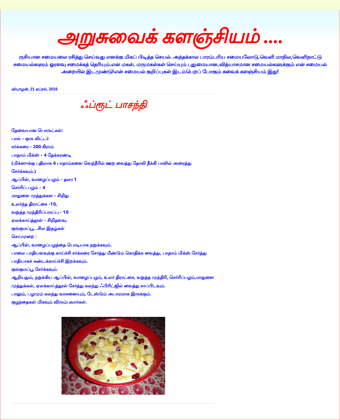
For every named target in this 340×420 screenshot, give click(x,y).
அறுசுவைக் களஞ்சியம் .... (170, 36)
